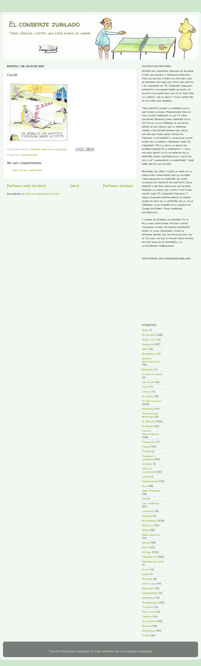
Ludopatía (148, 511)
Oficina (146, 552)
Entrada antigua (118, 185)
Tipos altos (148, 611)
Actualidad (149, 335)
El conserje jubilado (44, 24)
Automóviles (149, 353)
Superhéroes (150, 593)
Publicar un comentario (27, 170)
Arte (145, 349)
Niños (145, 530)
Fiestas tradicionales (150, 432)
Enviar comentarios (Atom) (42, 193)
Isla (144, 486)
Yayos (145, 635)
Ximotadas (148, 630)
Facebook (147, 426)
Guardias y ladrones (149, 457)
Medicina (147, 525)
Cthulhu (147, 391)
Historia (147, 464)
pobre (145, 574)
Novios (146, 542)
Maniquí (147, 516)
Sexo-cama (149, 583)
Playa (146, 569)
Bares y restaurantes (150, 360)
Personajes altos (153, 561)
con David (148, 382)
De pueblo (148, 396)
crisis (145, 386)
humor (146, 476)
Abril (145, 330)
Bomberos (148, 369)
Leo (144, 498)
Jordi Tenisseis (151, 490)
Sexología (148, 588)
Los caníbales (150, 503)
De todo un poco (151, 401)
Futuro (146, 451)
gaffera (107, 651)
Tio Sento (148, 607)
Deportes (147, 409)
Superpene (148, 597)
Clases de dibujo (152, 374)
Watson (147, 626)
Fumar (146, 446)
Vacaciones (149, 621)
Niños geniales (151, 534)
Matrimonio (149, 520)
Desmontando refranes (150, 415)
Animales (148, 344)
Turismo (147, 616)
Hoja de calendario (149, 470)
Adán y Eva (149, 339)
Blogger (146, 651)
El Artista (148, 421)
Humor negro (29, 154)
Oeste (145, 547)
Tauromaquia (150, 602)
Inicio (74, 185)
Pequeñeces (149, 557)
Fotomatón (148, 442)
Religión (147, 579)
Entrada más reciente (26, 185)
